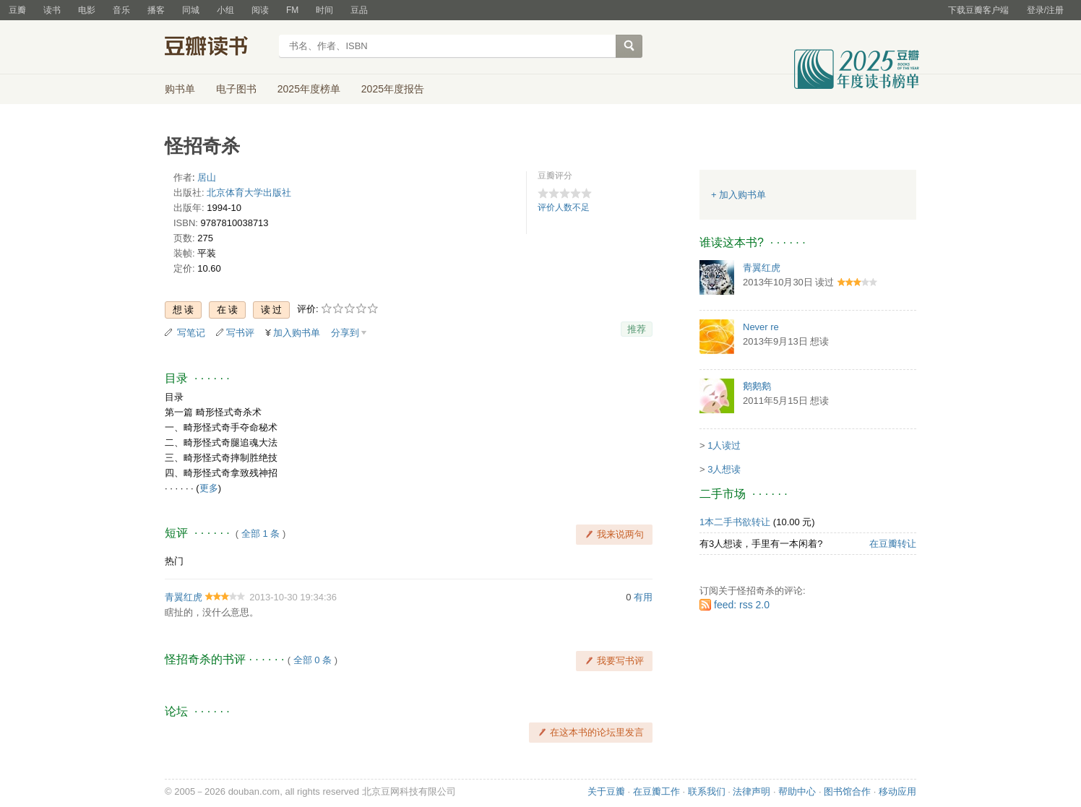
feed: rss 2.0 (742, 604)
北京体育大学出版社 (249, 192)
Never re (761, 326)
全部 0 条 (312, 660)
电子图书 (236, 89)
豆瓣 (17, 10)
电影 (86, 10)
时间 (324, 10)
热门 (174, 561)
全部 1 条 (260, 533)
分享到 (345, 332)
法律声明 (751, 791)
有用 (643, 597)
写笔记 (191, 332)
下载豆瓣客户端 (978, 10)
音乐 (121, 10)
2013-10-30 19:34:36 (293, 597)
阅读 (260, 10)
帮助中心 (797, 791)
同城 (190, 10)
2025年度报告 (392, 89)
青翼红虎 (183, 597)
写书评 (240, 332)
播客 (156, 10)
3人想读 (724, 469)
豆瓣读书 (217, 47)
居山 (206, 177)
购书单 (180, 89)
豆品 (359, 10)
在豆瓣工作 (656, 791)
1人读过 (724, 445)
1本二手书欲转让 (734, 522)
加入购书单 (296, 332)
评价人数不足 (564, 207)
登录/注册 (1045, 10)
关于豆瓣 (606, 791)
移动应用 (897, 791)
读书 (52, 10)
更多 (208, 488)
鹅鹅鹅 (757, 386)
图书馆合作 (847, 791)
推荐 (636, 329)
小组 (225, 10)
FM (292, 10)
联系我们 (706, 791)
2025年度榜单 (308, 89)
